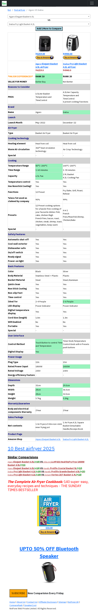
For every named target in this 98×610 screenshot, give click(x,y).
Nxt (9, 10)
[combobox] (49, 16)
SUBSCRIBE (18, 593)
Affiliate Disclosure (48, 602)
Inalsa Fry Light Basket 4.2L (76, 439)
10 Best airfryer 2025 (31, 448)
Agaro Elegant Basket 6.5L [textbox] (21, 16)
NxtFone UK (73, 602)
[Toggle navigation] (92, 3)
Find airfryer (19, 10)
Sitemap (62, 602)
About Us (21, 602)
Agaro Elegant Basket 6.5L (48, 439)
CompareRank (16, 605)
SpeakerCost (30, 605)
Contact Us (32, 602)
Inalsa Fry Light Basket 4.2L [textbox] (22, 24)
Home (12, 602)
